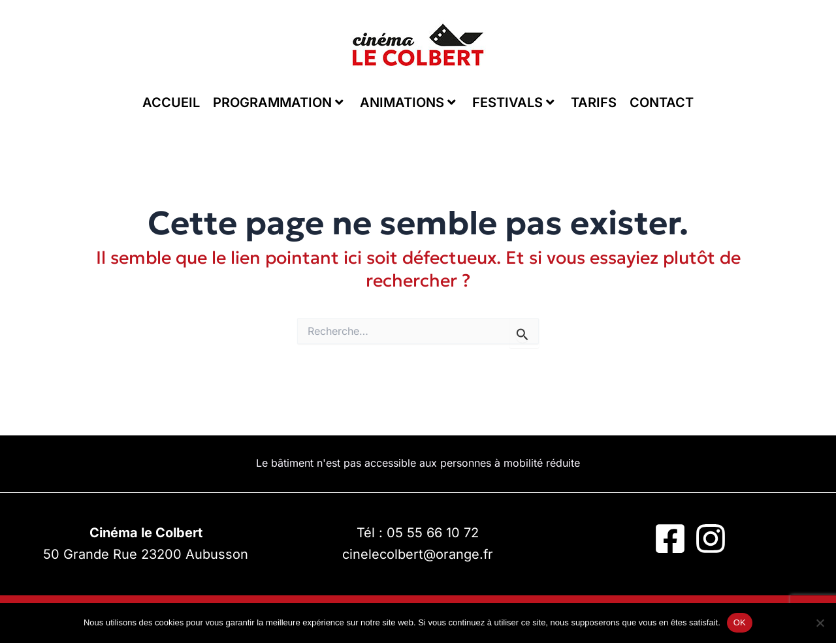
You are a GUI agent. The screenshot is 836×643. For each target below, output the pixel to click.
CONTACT (662, 102)
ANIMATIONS (408, 102)
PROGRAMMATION (278, 102)
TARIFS (594, 102)
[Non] (819, 622)
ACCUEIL (171, 102)
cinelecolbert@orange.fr (417, 554)
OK (739, 622)
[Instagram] (710, 538)
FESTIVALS (513, 102)
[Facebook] (670, 538)
